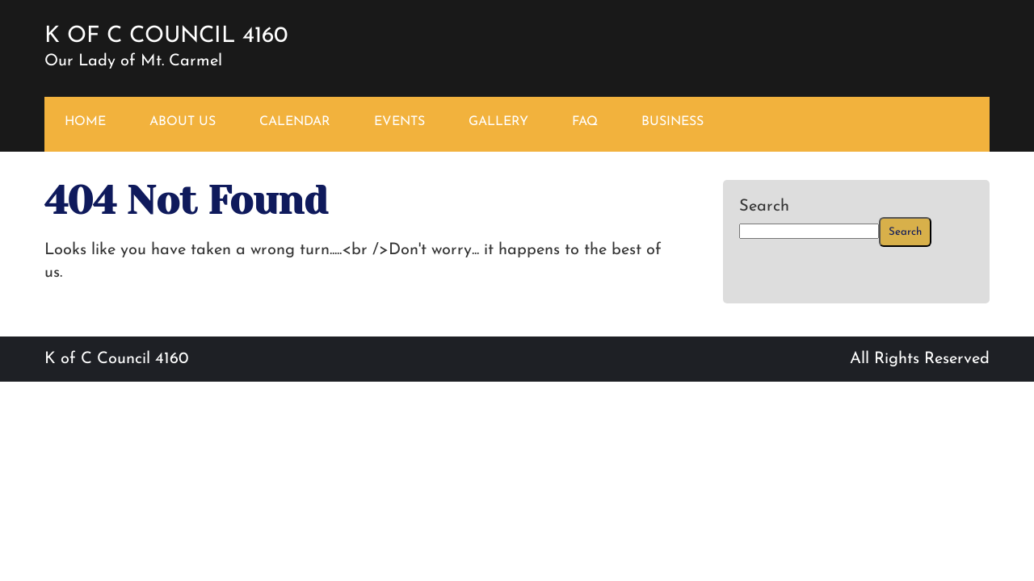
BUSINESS (672, 121)
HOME (85, 121)
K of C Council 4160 (166, 36)
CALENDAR (294, 121)
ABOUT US (182, 121)
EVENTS (399, 121)
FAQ (585, 121)
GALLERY (498, 121)
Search (764, 207)
